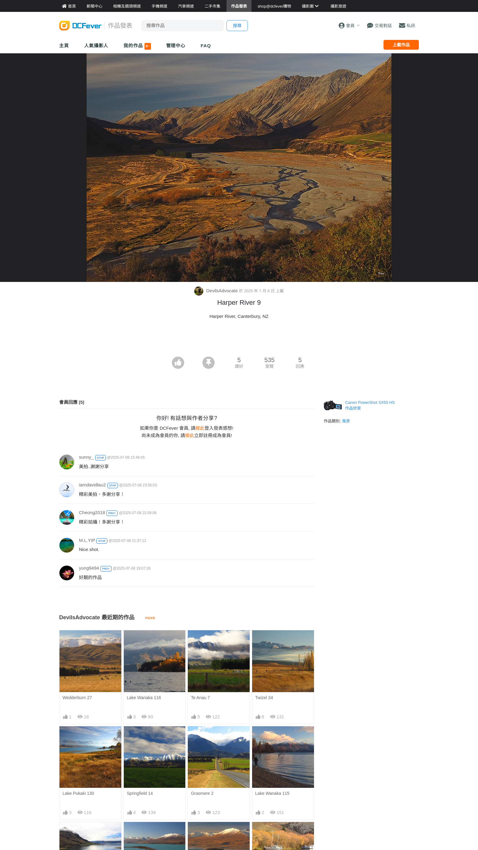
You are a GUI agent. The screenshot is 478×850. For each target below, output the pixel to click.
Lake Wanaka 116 (144, 697)
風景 (346, 421)
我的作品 (137, 46)
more (150, 617)
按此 (200, 428)
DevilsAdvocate (216, 290)
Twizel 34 (264, 697)
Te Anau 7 (200, 697)
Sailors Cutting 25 (272, 832)
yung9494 (89, 568)
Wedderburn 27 (77, 697)
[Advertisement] (239, 340)
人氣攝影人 (96, 45)
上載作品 (401, 44)
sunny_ (86, 457)
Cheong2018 (92, 512)
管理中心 (176, 45)
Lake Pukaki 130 (78, 793)
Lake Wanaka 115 (272, 793)
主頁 (64, 45)
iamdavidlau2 (92, 484)
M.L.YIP (87, 540)
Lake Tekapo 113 (207, 832)
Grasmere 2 (202, 793)
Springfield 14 (140, 793)
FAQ (206, 45)
